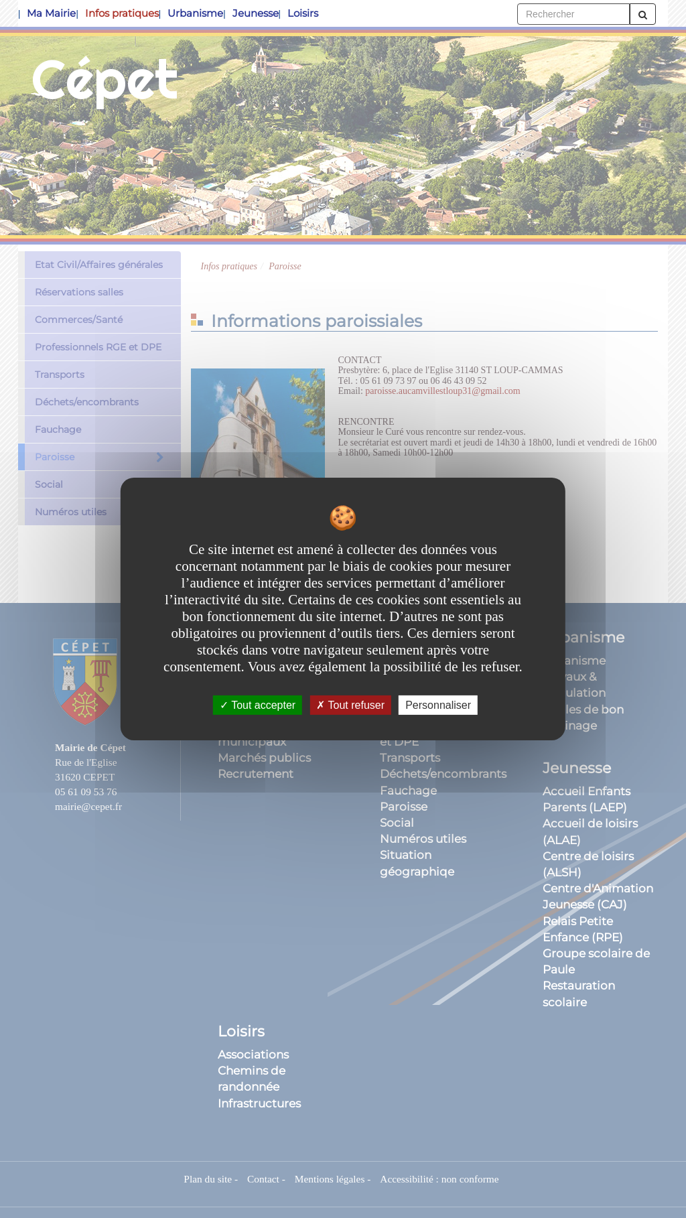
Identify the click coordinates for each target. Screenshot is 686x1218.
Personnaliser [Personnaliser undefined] (438, 705)
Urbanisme (195, 13)
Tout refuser (350, 705)
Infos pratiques (122, 13)
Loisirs (302, 13)
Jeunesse (255, 13)
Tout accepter (257, 705)
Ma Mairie (51, 13)
